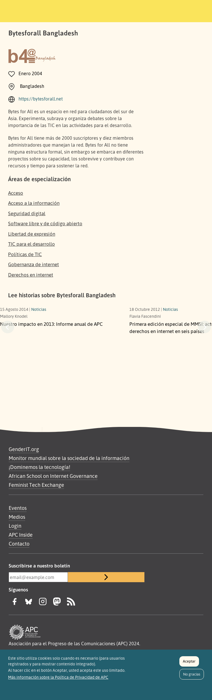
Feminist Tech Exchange (36, 485)
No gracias (191, 674)
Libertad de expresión (31, 234)
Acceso (15, 193)
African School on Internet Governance (53, 476)
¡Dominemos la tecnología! (39, 467)
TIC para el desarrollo (31, 244)
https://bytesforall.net (40, 99)
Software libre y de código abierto (45, 223)
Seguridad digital (26, 213)
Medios (17, 517)
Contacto (19, 543)
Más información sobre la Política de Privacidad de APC (58, 677)
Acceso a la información (33, 203)
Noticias (38, 309)
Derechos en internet (30, 275)
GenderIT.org (24, 449)
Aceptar (189, 661)
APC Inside (21, 534)
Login (15, 526)
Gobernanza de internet (33, 264)
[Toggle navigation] (171, 10)
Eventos (18, 508)
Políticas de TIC (25, 254)
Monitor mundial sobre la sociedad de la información (69, 458)
